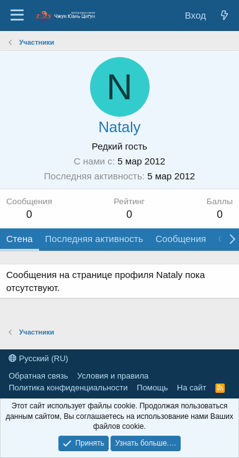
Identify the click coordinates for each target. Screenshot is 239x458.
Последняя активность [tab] (94, 238)
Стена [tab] (19, 238)
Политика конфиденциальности (68, 387)
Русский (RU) (38, 358)
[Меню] (17, 15)
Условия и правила (112, 375)
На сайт (191, 387)
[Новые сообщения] (224, 15)
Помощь (152, 387)
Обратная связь (38, 375)
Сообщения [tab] (180, 238)
